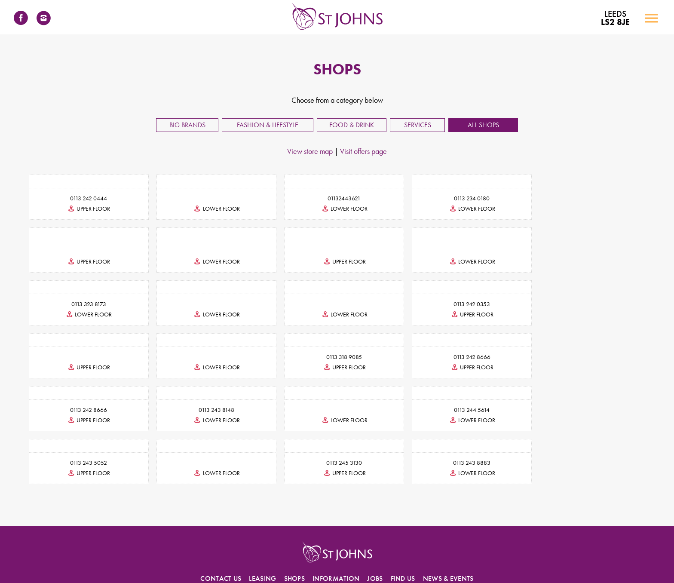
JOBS (375, 525)
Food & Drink (351, 124)
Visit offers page (363, 151)
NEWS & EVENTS (448, 525)
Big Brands (187, 124)
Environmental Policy (436, 558)
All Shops (483, 124)
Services (417, 124)
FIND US (403, 525)
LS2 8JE (614, 18)
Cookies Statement (325, 558)
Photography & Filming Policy (498, 558)
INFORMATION (335, 525)
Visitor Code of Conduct (379, 558)
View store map (310, 151)
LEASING (262, 525)
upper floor (87, 208)
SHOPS (294, 525)
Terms (251, 558)
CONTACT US (220, 525)
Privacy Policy (282, 558)
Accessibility (223, 558)
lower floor (212, 208)
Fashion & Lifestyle (267, 124)
